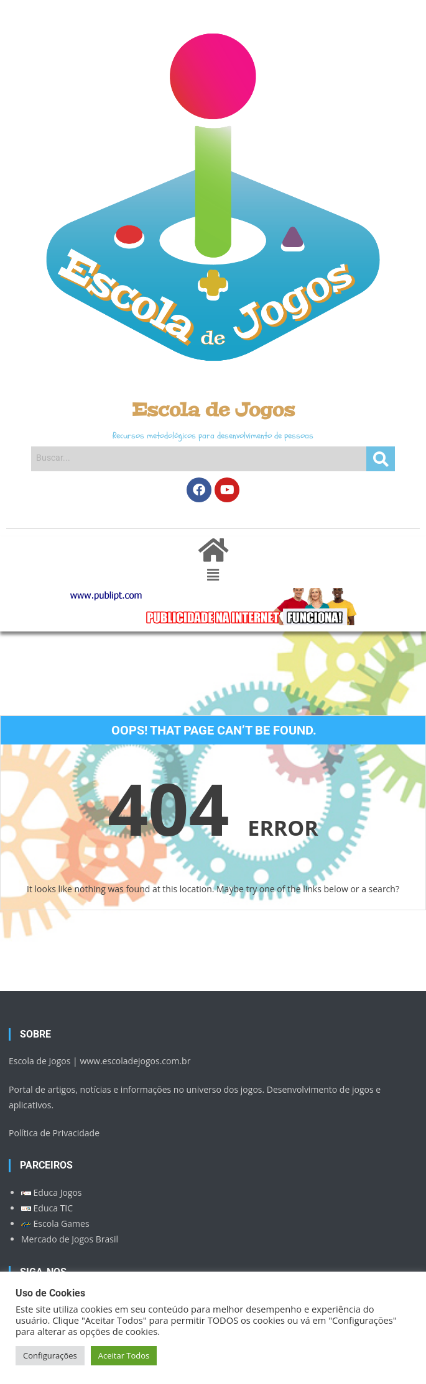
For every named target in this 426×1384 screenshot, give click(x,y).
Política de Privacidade (54, 1133)
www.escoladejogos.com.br (135, 1061)
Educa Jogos (51, 1192)
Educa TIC (47, 1208)
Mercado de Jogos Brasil (69, 1239)
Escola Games (55, 1223)
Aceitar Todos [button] (124, 1355)
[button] (213, 575)
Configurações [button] (50, 1355)
